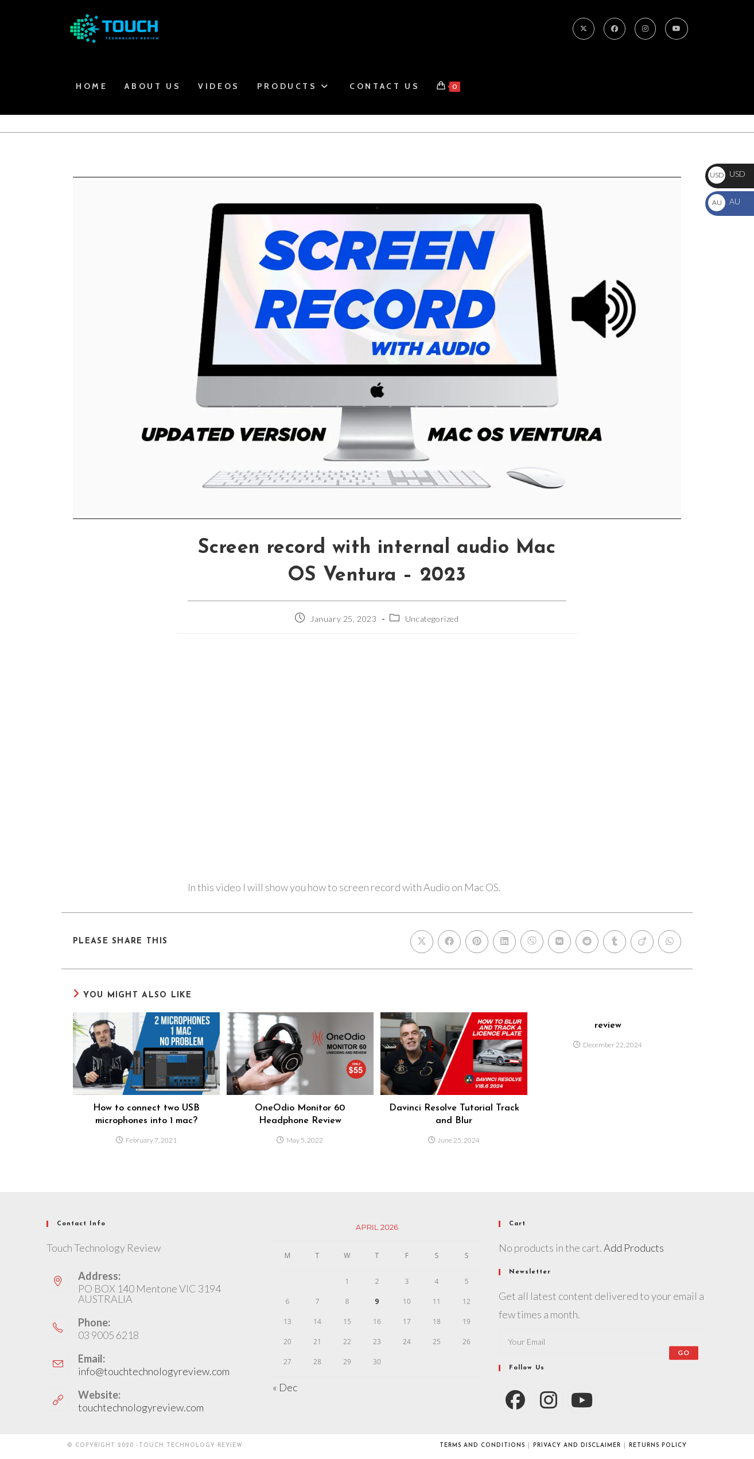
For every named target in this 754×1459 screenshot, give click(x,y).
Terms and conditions (482, 1445)
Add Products (634, 1247)
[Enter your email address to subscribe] (603, 1341)
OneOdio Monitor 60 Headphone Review (300, 1114)
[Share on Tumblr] (614, 941)
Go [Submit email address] (684, 1352)
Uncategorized (432, 619)
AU (724, 201)
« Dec (285, 1387)
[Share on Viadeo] (642, 941)
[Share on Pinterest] (476, 941)
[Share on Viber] (531, 941)
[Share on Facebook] (449, 941)
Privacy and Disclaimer (577, 1445)
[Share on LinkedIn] (504, 941)
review (607, 1025)
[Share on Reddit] (587, 941)
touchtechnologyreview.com (141, 1407)
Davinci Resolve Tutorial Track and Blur (454, 1114)
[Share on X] (421, 941)
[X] (583, 29)
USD (726, 174)
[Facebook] (614, 29)
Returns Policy (658, 1445)
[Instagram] (645, 29)
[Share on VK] (559, 941)
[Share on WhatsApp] (669, 941)
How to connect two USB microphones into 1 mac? (146, 1114)
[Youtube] (676, 29)
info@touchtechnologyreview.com (154, 1371)
